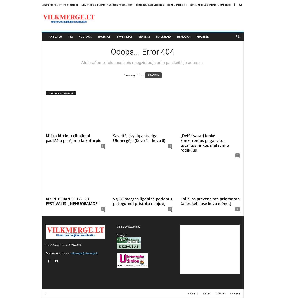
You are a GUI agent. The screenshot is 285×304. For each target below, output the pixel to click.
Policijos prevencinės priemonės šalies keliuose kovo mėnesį (210, 201)
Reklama (183, 36)
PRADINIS (153, 75)
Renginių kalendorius (150, 4)
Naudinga (163, 36)
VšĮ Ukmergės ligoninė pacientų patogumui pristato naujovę (142, 201)
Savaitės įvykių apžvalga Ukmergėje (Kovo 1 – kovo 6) (139, 138)
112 (70, 36)
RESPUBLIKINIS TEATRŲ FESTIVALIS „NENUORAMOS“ (72, 201)
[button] (237, 36)
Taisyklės (220, 293)
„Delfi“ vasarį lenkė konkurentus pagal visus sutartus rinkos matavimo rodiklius (204, 143)
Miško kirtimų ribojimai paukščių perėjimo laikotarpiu (74, 138)
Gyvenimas (124, 36)
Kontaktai (235, 293)
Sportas (104, 36)
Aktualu (55, 36)
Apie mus (193, 293)
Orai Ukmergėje (177, 4)
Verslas (144, 36)
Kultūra (85, 36)
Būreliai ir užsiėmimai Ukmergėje (210, 4)
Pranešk (202, 36)
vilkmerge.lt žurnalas (128, 226)
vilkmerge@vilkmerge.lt (84, 253)
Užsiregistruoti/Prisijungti (60, 4)
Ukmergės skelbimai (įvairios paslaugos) (107, 4)
